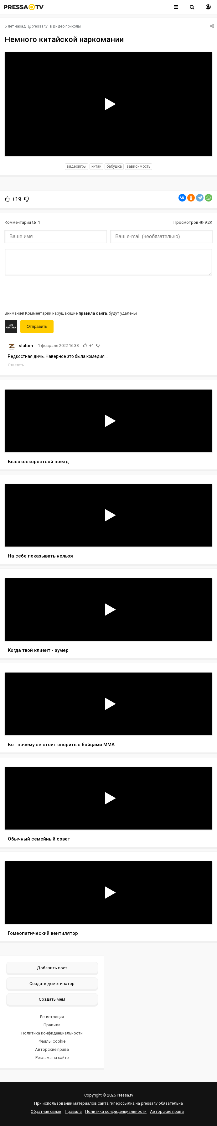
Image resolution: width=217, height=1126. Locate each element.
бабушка (114, 166)
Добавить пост (52, 967)
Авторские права (52, 1049)
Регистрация (52, 1016)
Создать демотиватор (52, 983)
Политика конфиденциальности (52, 1033)
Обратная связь (46, 1111)
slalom (26, 345)
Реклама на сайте (52, 1057)
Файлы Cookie (52, 1041)
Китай (96, 166)
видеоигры (76, 166)
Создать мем (52, 999)
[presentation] (52, 292)
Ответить (16, 365)
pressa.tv (40, 26)
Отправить (37, 326)
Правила (52, 1025)
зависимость (138, 166)
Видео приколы (67, 26)
